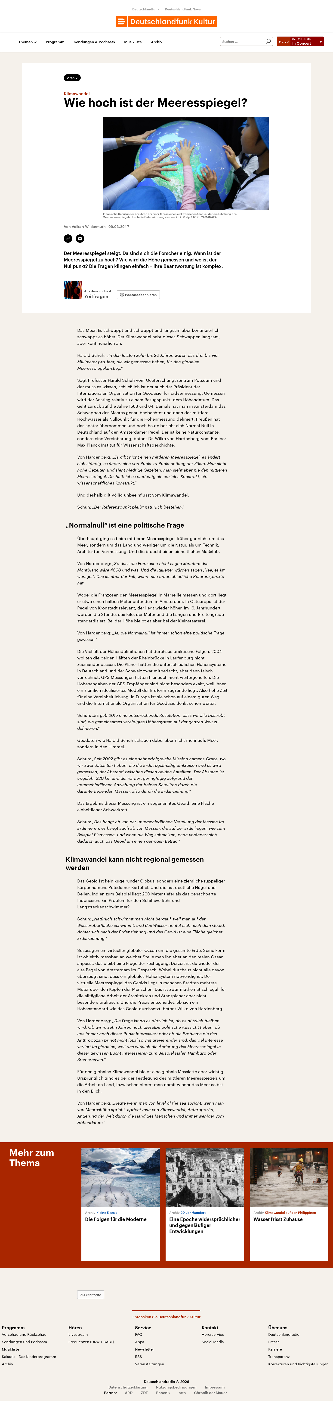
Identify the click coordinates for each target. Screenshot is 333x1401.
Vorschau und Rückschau (24, 1334)
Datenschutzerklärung (128, 1387)
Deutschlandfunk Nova (183, 9)
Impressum (215, 1387)
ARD (129, 1392)
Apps (139, 1341)
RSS (138, 1356)
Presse (274, 1341)
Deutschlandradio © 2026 (166, 1381)
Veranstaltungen (149, 1364)
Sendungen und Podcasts (24, 1341)
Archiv (156, 42)
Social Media (213, 1341)
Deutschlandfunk (145, 9)
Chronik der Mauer (210, 1392)
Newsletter (144, 1349)
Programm (55, 42)
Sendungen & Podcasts (94, 42)
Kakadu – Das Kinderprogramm (29, 1356)
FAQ (138, 1334)
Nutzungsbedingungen (176, 1387)
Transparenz (279, 1356)
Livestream (78, 1334)
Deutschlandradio (283, 1334)
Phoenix (163, 1392)
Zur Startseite (90, 1295)
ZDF (144, 1392)
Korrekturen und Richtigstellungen (298, 1364)
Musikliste (133, 42)
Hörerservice (213, 1334)
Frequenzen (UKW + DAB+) (91, 1341)
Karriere (275, 1349)
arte (182, 1392)
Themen (25, 42)
